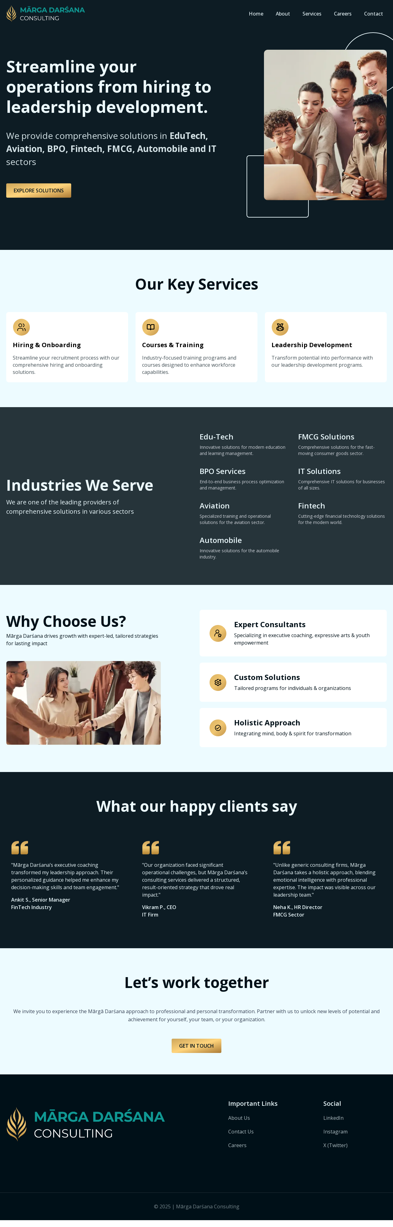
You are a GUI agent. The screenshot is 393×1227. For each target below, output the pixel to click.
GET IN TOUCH (196, 1052)
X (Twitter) (335, 1152)
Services (312, 13)
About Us (239, 1124)
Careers (343, 13)
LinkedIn (333, 1124)
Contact (373, 13)
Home (256, 13)
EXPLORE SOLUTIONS (39, 190)
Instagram (335, 1138)
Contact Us (241, 1138)
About (283, 13)
